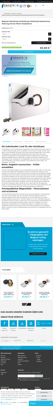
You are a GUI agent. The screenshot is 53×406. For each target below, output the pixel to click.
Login (2, 374)
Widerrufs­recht (21, 355)
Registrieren (4, 372)
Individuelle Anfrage (41, 42)
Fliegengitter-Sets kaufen (38, 253)
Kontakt (20, 364)
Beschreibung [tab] (6, 141)
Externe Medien (24, 402)
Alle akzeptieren (44, 392)
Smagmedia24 (7, 13)
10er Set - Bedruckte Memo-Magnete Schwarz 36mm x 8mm (8, 293)
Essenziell (5, 402)
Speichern (44, 396)
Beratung (3, 357)
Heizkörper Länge (6, 36)
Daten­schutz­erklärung (23, 361)
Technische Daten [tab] (17, 141)
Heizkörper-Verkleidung (16, 13)
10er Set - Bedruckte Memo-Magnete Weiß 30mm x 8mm (26, 293)
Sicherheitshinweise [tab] (40, 141)
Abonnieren (38, 375)
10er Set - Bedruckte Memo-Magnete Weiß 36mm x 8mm (44, 293)
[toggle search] (39, 6)
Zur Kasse (3, 362)
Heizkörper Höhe (6, 31)
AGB (19, 362)
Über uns (3, 355)
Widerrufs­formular (22, 357)
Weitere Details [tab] (29, 141)
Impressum (13, 399)
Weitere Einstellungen (6, 404)
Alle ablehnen (44, 399)
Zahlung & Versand (5, 359)
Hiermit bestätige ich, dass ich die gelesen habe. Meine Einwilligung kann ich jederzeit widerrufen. (34, 379)
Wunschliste (5, 76)
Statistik (14, 402)
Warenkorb (3, 361)
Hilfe (2, 364)
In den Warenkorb (36, 52)
